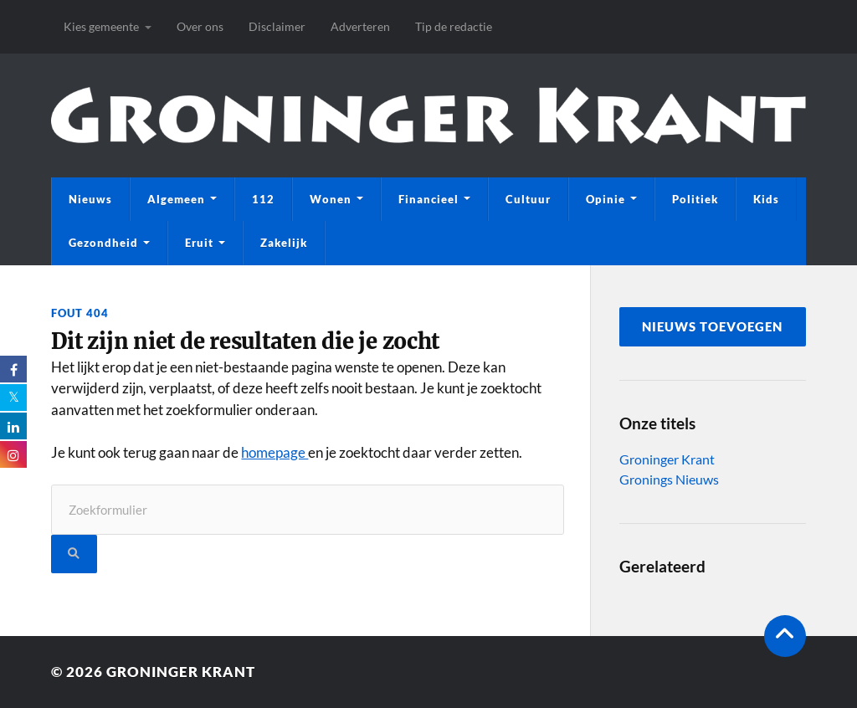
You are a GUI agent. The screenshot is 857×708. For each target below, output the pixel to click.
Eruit (199, 242)
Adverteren (360, 26)
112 (263, 199)
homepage (274, 452)
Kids (766, 199)
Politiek (695, 199)
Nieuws (90, 199)
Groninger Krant (667, 459)
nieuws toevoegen (712, 326)
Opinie (605, 199)
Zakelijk (283, 242)
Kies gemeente (101, 26)
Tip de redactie (453, 26)
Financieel (428, 199)
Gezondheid (103, 242)
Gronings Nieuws (669, 479)
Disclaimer (277, 26)
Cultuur (528, 199)
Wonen (331, 199)
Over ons (200, 26)
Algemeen (176, 199)
